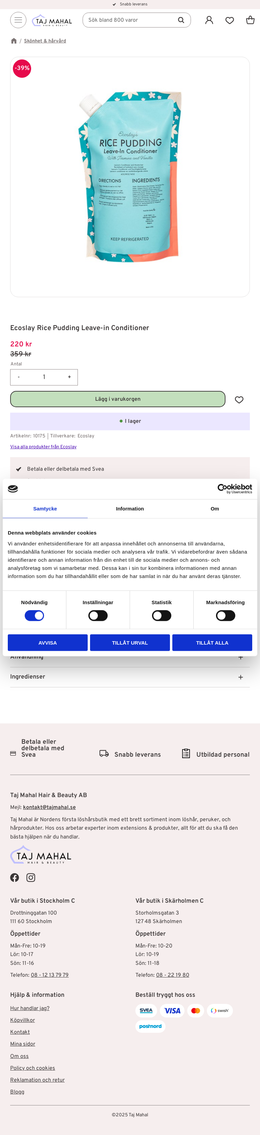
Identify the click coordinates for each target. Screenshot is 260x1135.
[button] (229, 20)
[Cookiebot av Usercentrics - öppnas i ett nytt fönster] (222, 489)
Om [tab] (215, 508)
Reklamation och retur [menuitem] (37, 1080)
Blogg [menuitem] (17, 1092)
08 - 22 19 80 (172, 975)
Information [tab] (130, 508)
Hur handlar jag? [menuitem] (29, 1008)
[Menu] (18, 21)
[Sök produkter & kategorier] (139, 21)
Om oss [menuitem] (19, 1056)
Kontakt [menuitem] (20, 1032)
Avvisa (47, 642)
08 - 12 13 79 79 (50, 975)
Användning (26, 657)
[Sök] (181, 21)
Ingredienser (27, 677)
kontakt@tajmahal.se (49, 807)
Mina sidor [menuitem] (22, 1044)
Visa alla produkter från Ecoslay (43, 447)
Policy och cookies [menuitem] (32, 1068)
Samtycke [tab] (45, 508)
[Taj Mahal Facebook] (14, 877)
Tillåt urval (130, 642)
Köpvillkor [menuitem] (22, 1020)
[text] (130, 344)
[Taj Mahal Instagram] (31, 877)
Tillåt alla (212, 642)
